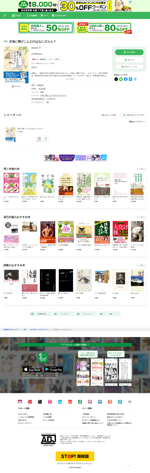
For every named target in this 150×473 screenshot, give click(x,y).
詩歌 (42, 92)
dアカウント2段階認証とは (91, 420)
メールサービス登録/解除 (26, 417)
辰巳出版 (42, 89)
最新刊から (141, 122)
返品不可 (34, 67)
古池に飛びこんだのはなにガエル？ (30, 129)
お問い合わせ (22, 420)
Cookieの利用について (114, 420)
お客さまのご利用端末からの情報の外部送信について (119, 424)
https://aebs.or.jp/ (67, 443)
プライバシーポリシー (89, 417)
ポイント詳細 (54, 59)
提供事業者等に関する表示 (115, 414)
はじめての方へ (23, 414)
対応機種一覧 (47, 414)
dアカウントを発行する (66, 463)
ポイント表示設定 (48, 420)
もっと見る (140, 169)
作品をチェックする (130, 67)
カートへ (131, 60)
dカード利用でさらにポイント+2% (42, 63)
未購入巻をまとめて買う (135, 115)
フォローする (39, 48)
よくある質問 (47, 417)
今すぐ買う (131, 52)
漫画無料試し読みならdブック (12, 329)
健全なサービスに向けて (115, 417)
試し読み (17, 86)
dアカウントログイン (25, 423)
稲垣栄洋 (34, 48)
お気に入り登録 (110, 115)
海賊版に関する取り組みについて (93, 423)
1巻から (132, 122)
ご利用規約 (85, 414)
